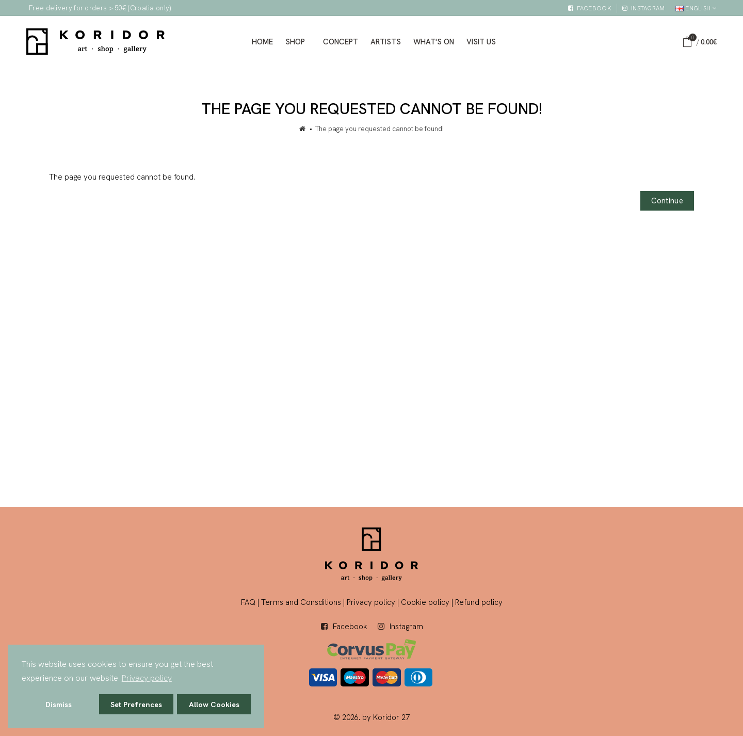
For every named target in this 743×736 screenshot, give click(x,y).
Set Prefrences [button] (136, 704)
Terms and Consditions (301, 602)
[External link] (589, 8)
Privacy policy (371, 602)
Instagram (406, 626)
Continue (667, 201)
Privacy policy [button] (147, 678)
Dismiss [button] (58, 704)
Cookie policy (425, 602)
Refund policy (479, 602)
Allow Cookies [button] (214, 704)
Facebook (350, 626)
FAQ (248, 602)
